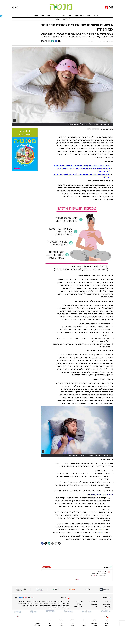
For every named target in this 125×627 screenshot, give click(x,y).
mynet (38, 620)
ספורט (106, 623)
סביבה (57, 19)
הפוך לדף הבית (79, 601)
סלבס (96, 15)
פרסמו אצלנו (80, 603)
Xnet (84, 620)
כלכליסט (49, 621)
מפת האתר (107, 608)
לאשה (61, 625)
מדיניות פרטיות (106, 604)
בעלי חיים (72, 625)
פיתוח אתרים (66, 605)
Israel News (94, 603)
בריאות (89, 15)
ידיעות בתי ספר (38, 603)
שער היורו (50, 601)
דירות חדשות (53, 603)
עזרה (109, 603)
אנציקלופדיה (80, 604)
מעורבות (61, 623)
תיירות (72, 620)
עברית (59, 603)
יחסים (36, 15)
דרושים (43, 601)
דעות (84, 623)
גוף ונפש (50, 15)
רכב (73, 623)
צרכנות (83, 625)
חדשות (106, 620)
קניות (67, 601)
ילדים (42, 15)
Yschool (38, 623)
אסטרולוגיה (60, 621)
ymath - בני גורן (65, 607)
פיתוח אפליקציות (56, 605)
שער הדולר (56, 601)
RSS (96, 606)
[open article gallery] (62, 86)
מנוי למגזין (30, 603)
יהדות (84, 621)
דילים (50, 620)
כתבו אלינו (108, 601)
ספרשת (23, 605)
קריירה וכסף (66, 19)
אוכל (73, 621)
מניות (62, 601)
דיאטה (58, 15)
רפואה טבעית (79, 15)
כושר (64, 15)
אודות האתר (94, 604)
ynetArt (46, 603)
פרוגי (38, 621)
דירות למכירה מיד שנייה (32, 605)
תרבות (106, 625)
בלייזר (49, 623)
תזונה (70, 15)
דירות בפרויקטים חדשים (53, 607)
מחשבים (95, 621)
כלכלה (106, 621)
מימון (95, 625)
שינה (89, 129)
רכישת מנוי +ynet (78, 606)
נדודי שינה (95, 129)
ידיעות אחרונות (22, 603)
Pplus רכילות (94, 623)
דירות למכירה (22, 601)
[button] (77, 573)
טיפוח (29, 15)
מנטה (50, 625)
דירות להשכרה (36, 601)
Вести (18, 620)
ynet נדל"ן (37, 625)
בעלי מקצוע (66, 603)
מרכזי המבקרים (93, 601)
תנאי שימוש (107, 606)
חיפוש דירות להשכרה (45, 605)
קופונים (29, 601)
